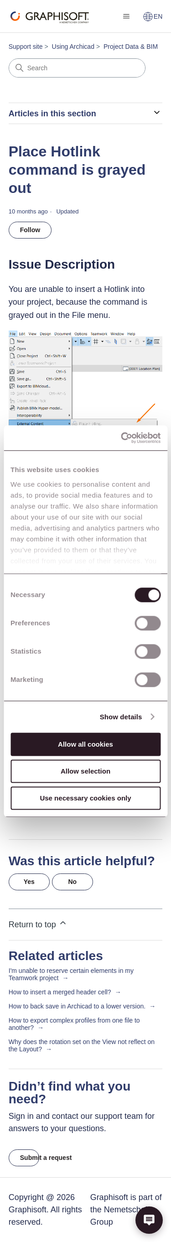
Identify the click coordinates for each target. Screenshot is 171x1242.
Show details (121, 717)
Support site (26, 46)
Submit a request (30, 1157)
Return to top (38, 923)
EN (152, 16)
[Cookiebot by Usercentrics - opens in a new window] (122, 438)
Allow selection (85, 771)
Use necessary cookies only (85, 798)
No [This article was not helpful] (72, 881)
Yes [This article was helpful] (29, 881)
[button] (149, 1220)
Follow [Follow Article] (30, 230)
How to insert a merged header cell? (60, 992)
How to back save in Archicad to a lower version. (77, 1006)
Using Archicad (73, 46)
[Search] (77, 68)
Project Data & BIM (131, 46)
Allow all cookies (85, 744)
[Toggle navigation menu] (126, 16)
